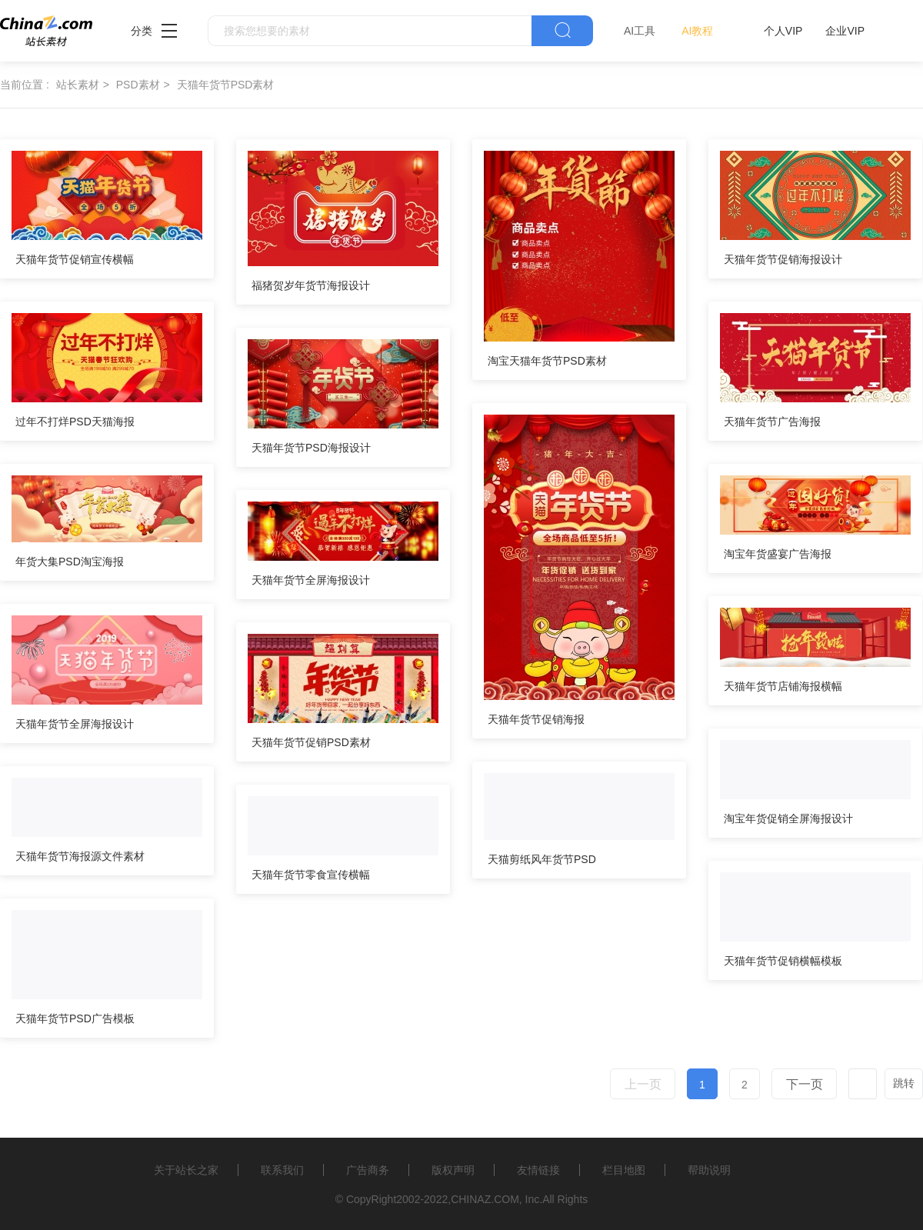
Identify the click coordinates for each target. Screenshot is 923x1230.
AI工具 (639, 31)
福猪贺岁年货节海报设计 (311, 285)
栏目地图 (623, 1170)
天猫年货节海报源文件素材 (80, 856)
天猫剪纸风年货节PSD (542, 859)
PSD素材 (138, 84)
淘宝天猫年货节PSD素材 (547, 361)
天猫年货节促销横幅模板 (783, 961)
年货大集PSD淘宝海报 (69, 561)
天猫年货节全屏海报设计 (311, 580)
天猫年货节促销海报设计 (783, 259)
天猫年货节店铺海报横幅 (783, 686)
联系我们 (282, 1170)
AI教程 (697, 31)
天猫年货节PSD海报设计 (311, 448)
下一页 (804, 1084)
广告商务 (367, 1170)
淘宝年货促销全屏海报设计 (788, 818)
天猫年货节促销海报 (536, 719)
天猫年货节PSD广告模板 (75, 1018)
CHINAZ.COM (485, 1199)
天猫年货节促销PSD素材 (311, 742)
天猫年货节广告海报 (772, 421)
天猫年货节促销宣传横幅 (74, 259)
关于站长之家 (186, 1170)
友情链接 (538, 1170)
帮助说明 (709, 1170)
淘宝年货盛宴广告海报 (777, 554)
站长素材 (77, 84)
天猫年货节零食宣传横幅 (311, 874)
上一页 (643, 1084)
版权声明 (453, 1170)
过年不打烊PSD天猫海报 (75, 421)
